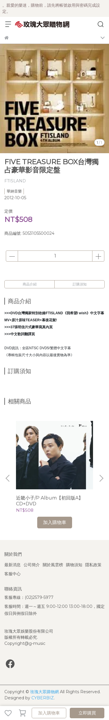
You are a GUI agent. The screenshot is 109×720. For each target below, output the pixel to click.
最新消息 (12, 564)
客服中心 (12, 573)
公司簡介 (32, 564)
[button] (101, 478)
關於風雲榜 (53, 564)
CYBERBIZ (42, 697)
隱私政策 (93, 564)
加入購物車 (49, 713)
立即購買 (87, 713)
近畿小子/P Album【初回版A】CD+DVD (49, 501)
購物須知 (74, 564)
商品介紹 (30, 284)
